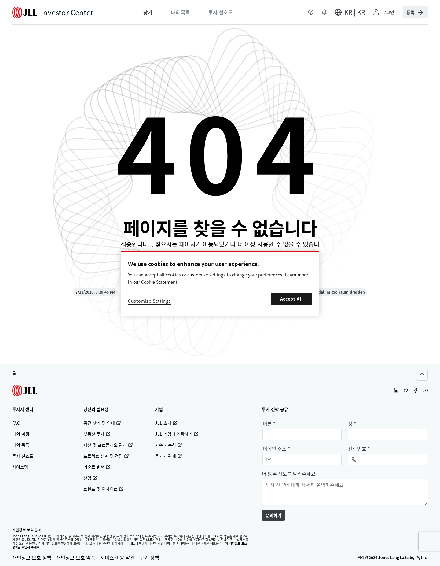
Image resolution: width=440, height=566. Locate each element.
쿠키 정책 (149, 557)
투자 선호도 (22, 456)
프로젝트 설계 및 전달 (106, 456)
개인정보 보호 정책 (31, 557)
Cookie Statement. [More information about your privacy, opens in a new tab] (159, 282)
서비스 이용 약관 (117, 557)
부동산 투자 (97, 434)
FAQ (16, 423)
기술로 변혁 (97, 467)
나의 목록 (20, 445)
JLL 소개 (166, 423)
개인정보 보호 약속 (75, 557)
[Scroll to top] (422, 375)
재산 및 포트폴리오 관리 (108, 445)
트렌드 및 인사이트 (103, 489)
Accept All (291, 299)
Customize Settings (149, 301)
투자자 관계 (168, 456)
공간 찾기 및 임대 (102, 423)
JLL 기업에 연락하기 (177, 434)
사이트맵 (20, 467)
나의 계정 (20, 434)
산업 (90, 478)
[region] (220, 283)
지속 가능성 (168, 445)
